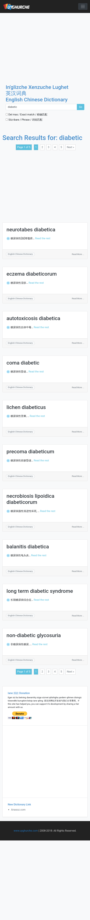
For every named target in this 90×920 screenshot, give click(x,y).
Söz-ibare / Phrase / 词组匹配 (24, 119)
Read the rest (42, 238)
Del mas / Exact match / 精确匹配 (26, 114)
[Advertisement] (30, 45)
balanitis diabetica (27, 546)
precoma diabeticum (30, 451)
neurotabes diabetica (30, 229)
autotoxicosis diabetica (33, 318)
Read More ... (78, 254)
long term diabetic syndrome (39, 591)
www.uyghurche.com (26, 830)
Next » (70, 147)
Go (80, 106)
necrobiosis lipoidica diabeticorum (30, 499)
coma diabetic (22, 363)
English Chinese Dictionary (20, 254)
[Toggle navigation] (82, 6)
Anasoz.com (18, 809)
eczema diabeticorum (31, 274)
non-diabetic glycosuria (33, 635)
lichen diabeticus (26, 407)
